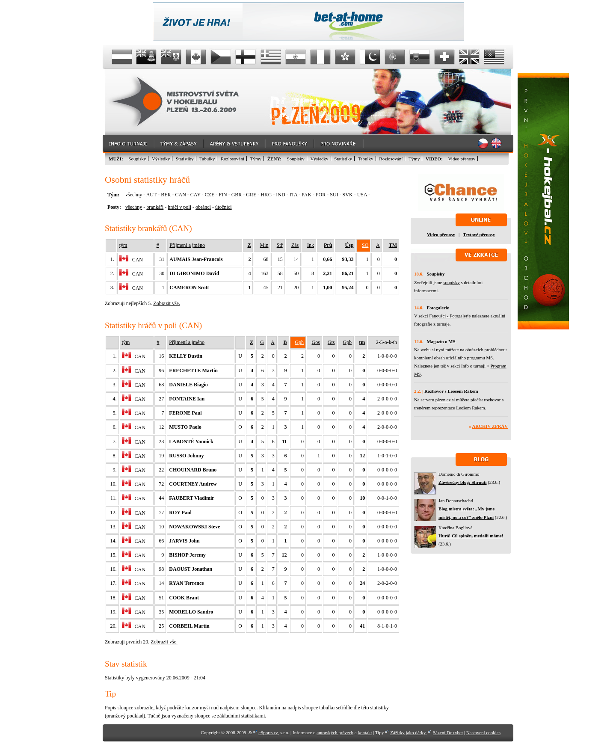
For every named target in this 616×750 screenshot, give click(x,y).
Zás (295, 245)
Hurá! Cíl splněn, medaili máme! (470, 535)
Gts (331, 342)
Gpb (347, 342)
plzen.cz (443, 399)
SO (365, 245)
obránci (203, 207)
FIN (223, 195)
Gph (299, 342)
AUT (151, 195)
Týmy (255, 158)
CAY (195, 195)
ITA (293, 195)
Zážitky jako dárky (407, 732)
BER (166, 195)
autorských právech (335, 732)
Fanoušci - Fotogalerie (450, 315)
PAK (306, 195)
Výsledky (161, 158)
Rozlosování (232, 158)
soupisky (451, 282)
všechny (133, 195)
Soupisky (137, 158)
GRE (251, 195)
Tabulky (207, 158)
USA (362, 195)
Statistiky (185, 158)
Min (264, 245)
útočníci (223, 207)
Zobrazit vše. (166, 303)
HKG (266, 195)
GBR (236, 195)
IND (280, 195)
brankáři (154, 207)
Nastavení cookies (483, 732)
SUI (334, 195)
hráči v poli (179, 207)
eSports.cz (268, 732)
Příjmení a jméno (187, 245)
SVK (348, 195)
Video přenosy (462, 158)
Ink (310, 245)
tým (123, 245)
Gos (316, 342)
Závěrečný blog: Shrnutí (462, 482)
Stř (280, 245)
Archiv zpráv (490, 426)
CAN (180, 195)
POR (321, 195)
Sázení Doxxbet (448, 732)
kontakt (365, 732)
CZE (210, 195)
